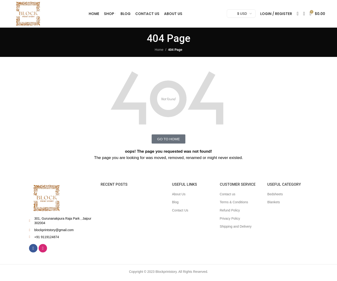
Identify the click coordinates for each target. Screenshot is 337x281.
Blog (175, 204)
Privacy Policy (230, 220)
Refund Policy (230, 212)
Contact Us (180, 212)
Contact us (227, 196)
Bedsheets (275, 196)
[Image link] (46, 200)
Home (159, 51)
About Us (179, 196)
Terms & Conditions (234, 204)
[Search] (297, 14)
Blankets (273, 204)
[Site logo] (29, 14)
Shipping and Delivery (236, 228)
